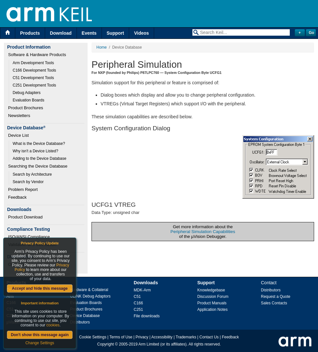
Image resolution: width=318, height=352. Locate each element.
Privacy (142, 337)
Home (101, 47)
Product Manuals (211, 303)
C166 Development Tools (34, 70)
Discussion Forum (212, 296)
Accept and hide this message (39, 288)
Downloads (146, 282)
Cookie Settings (92, 337)
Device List (18, 135)
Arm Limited (149, 344)
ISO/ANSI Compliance (29, 236)
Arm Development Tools (33, 63)
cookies (53, 325)
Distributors (80, 322)
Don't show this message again (39, 335)
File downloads (147, 316)
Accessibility (161, 337)
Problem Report (23, 189)
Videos (141, 33)
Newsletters (19, 115)
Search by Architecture (32, 174)
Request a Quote (275, 296)
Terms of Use (120, 337)
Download (61, 33)
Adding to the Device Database (39, 158)
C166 (138, 303)
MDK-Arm (142, 290)
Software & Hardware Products (37, 54)
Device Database (85, 315)
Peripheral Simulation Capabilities (202, 231)
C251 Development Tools (34, 85)
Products (30, 33)
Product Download (25, 217)
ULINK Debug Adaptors (90, 296)
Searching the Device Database (37, 166)
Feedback (17, 197)
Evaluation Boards (28, 100)
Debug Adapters (27, 92)
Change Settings (39, 343)
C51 (137, 296)
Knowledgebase (211, 290)
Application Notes (212, 309)
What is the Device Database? (39, 143)
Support (115, 33)
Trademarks (186, 337)
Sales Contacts (274, 303)
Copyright (105, 344)
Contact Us (209, 337)
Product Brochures (25, 107)
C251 (138, 309)
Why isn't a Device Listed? (35, 151)
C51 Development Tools (33, 78)
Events (89, 33)
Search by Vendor (28, 182)
